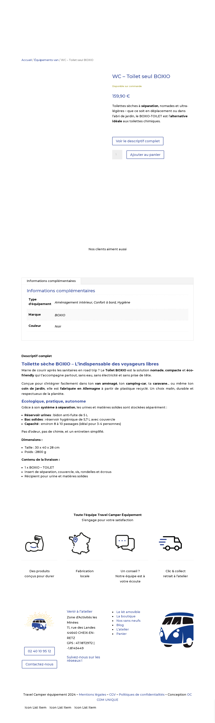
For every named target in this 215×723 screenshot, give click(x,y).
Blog (140, 10)
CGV (113, 694)
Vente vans (107, 10)
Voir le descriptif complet (138, 141)
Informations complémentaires (51, 281)
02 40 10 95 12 (39, 651)
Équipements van (46, 60)
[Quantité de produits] (117, 154)
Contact (154, 10)
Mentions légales (92, 694)
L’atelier (126, 10)
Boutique (88, 10)
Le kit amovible (66, 10)
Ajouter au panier (145, 155)
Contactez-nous (39, 664)
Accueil (27, 60)
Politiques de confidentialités (141, 694)
